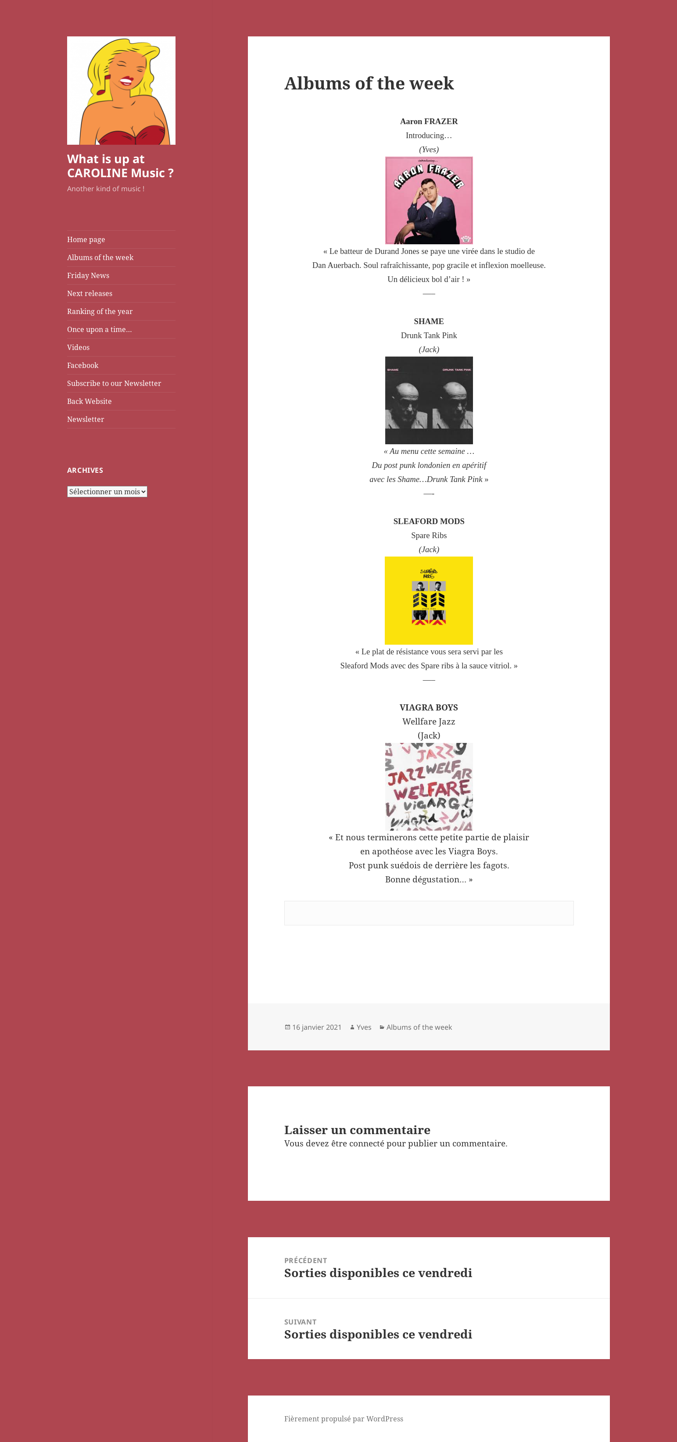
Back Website (89, 401)
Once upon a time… (99, 329)
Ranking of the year (100, 311)
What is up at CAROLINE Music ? (120, 165)
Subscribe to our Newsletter (114, 383)
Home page (86, 239)
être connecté (357, 1143)
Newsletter (85, 419)
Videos (78, 347)
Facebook (82, 365)
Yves (364, 1027)
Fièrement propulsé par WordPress (343, 1419)
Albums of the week (100, 257)
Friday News (88, 275)
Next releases (89, 293)
